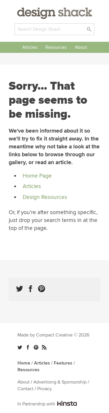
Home (23, 363)
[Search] (54, 29)
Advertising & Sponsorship (60, 382)
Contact (25, 389)
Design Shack (54, 13)
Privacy (44, 389)
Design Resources (45, 197)
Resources (56, 47)
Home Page (37, 175)
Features (63, 363)
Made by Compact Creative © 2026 (53, 335)
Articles (29, 47)
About (81, 47)
